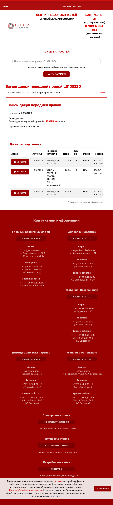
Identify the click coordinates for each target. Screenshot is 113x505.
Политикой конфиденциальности (25, 490)
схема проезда (31, 238)
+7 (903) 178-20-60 (32, 269)
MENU (6, 6)
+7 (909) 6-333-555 (83, 321)
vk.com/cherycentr (56, 445)
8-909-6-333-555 (70, 6)
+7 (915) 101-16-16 (32, 384)
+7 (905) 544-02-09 (83, 263)
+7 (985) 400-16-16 (83, 384)
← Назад (101, 92)
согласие (58, 481)
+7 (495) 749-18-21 (32, 266)
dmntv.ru (56, 469)
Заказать (20, 162)
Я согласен (103, 488)
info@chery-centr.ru (56, 422)
